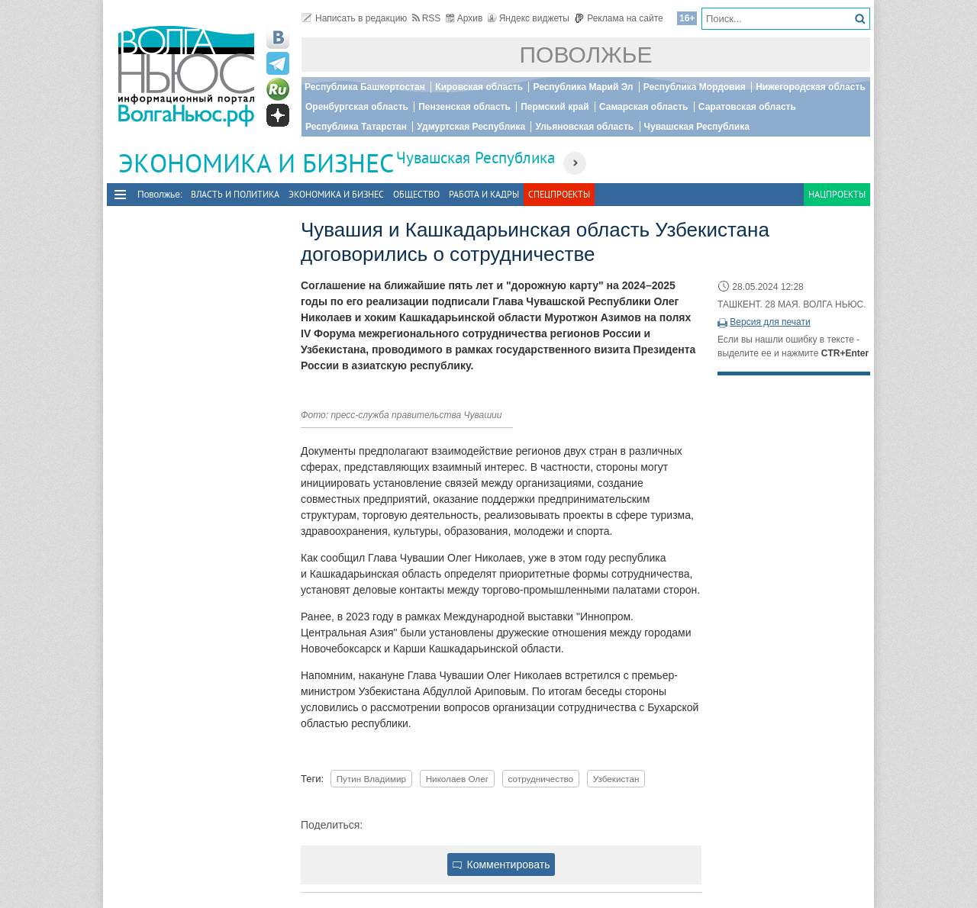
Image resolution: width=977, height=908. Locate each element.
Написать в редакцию (354, 18)
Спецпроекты (559, 194)
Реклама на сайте (618, 18)
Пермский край (554, 106)
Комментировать (501, 864)
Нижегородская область (811, 87)
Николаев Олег (457, 779)
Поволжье (586, 54)
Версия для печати (770, 322)
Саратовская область (747, 106)
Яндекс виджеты (528, 18)
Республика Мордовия (694, 87)
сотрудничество (541, 779)
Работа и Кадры (484, 194)
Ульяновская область (584, 126)
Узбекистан (616, 779)
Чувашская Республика (697, 126)
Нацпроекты (837, 194)
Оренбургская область (356, 106)
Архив (464, 18)
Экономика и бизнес (336, 194)
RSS (426, 18)
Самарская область (643, 106)
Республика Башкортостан (365, 87)
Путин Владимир (371, 779)
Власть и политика (235, 194)
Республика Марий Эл (583, 87)
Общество (416, 194)
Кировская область (479, 87)
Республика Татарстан (356, 126)
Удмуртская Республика (471, 126)
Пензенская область (464, 106)
